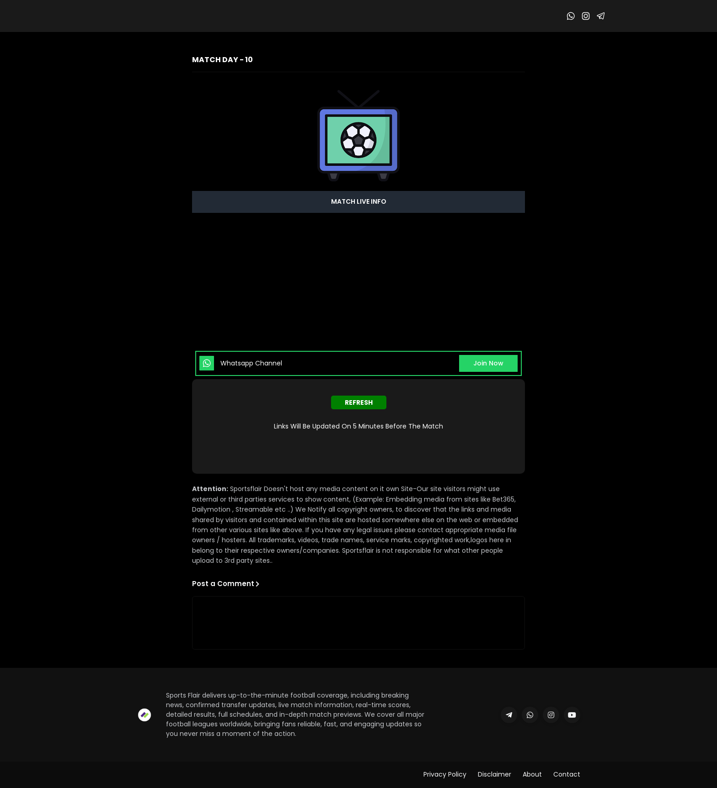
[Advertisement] (358, 281)
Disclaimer (494, 774)
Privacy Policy (444, 774)
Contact (566, 774)
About (532, 774)
